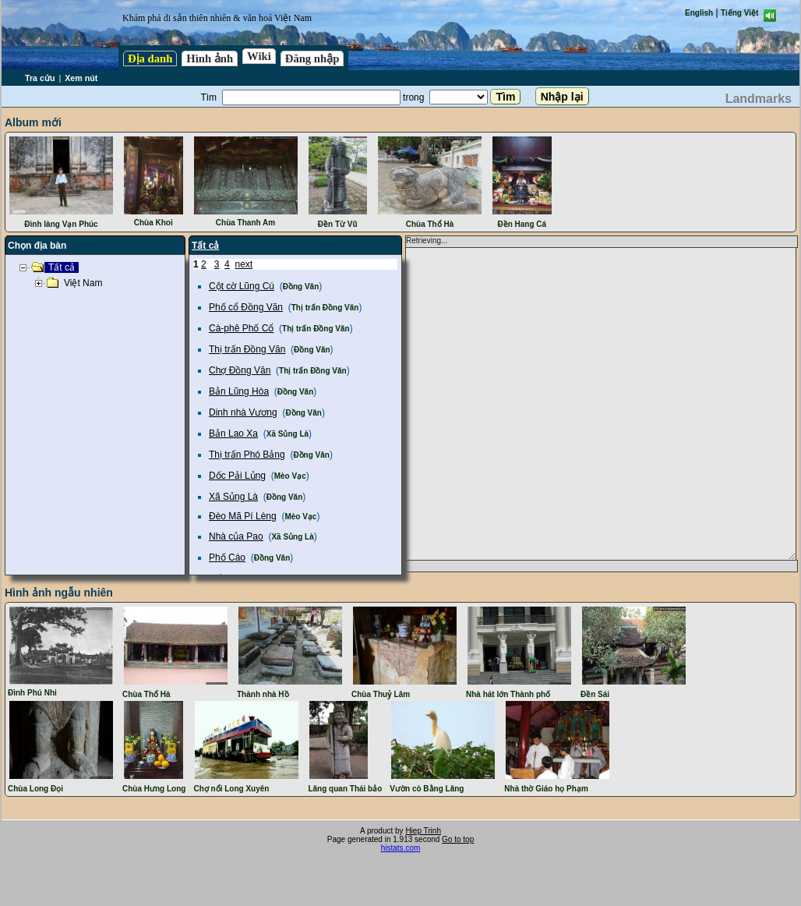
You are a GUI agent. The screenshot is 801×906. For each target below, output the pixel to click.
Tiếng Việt (739, 13)
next (243, 264)
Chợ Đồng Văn (239, 370)
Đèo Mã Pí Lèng (243, 516)
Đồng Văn (301, 286)
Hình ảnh (209, 58)
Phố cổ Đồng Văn (246, 307)
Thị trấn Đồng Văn (325, 307)
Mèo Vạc (290, 476)
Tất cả (205, 245)
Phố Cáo (227, 557)
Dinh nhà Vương (243, 412)
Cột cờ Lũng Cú (241, 286)
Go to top (458, 839)
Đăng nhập (312, 58)
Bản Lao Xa (233, 433)
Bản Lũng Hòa (239, 391)
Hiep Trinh (423, 830)
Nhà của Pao (236, 536)
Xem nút (81, 78)
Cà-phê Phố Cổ (241, 328)
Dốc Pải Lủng (237, 475)
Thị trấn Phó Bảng (247, 454)
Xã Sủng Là (287, 434)
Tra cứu (40, 78)
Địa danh (150, 58)
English (699, 13)
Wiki (259, 56)
